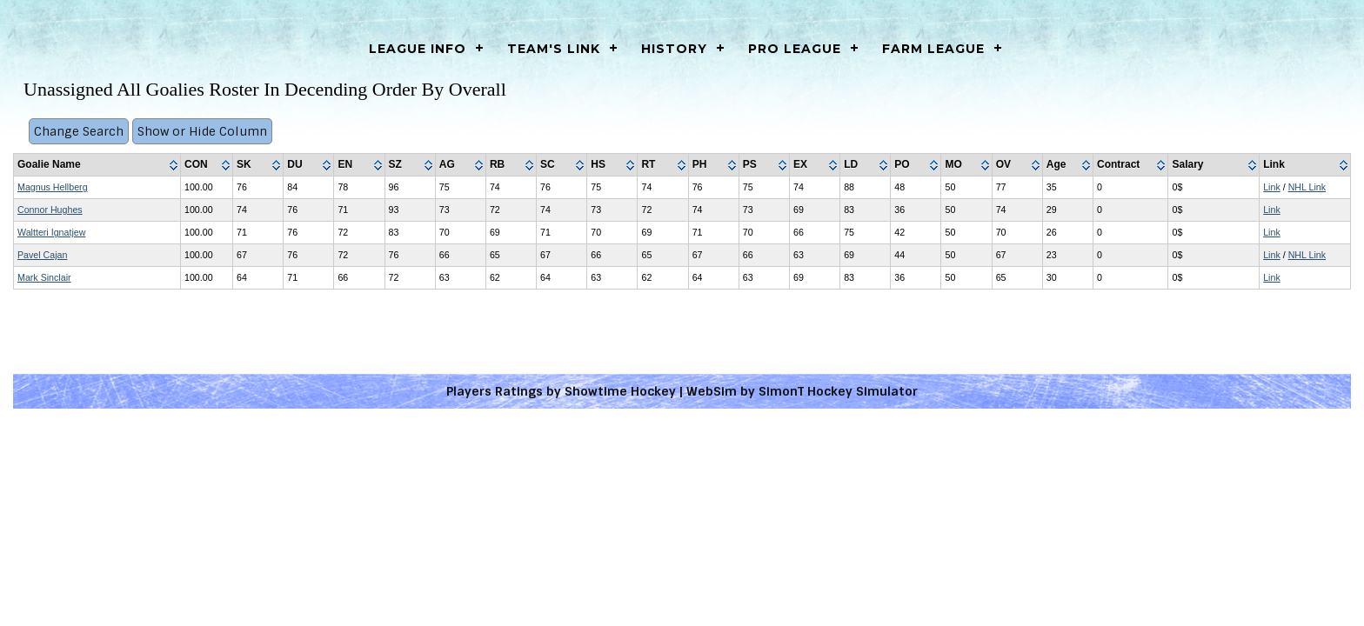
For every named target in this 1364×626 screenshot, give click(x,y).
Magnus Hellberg (52, 187)
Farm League (933, 49)
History (674, 49)
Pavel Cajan (42, 255)
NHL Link (1307, 187)
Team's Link (553, 49)
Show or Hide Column (202, 131)
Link (1271, 187)
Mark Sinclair (44, 277)
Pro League (794, 49)
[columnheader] (97, 165)
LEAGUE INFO (417, 49)
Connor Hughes (50, 209)
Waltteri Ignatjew (51, 232)
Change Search (79, 131)
